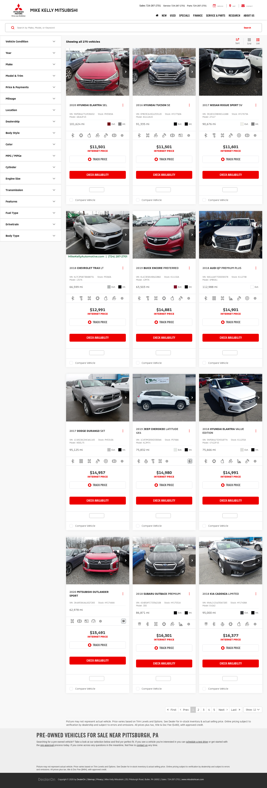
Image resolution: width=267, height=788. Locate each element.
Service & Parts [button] (215, 15)
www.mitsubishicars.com (193, 779)
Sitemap (91, 779)
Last (235, 709)
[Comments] (190, 461)
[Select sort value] (238, 41)
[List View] (258, 41)
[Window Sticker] (123, 621)
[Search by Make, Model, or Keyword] (128, 28)
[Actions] (123, 105)
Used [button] (173, 15)
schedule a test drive (197, 741)
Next (223, 709)
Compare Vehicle (85, 199)
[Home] (157, 15)
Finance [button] (198, 15)
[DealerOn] (47, 779)
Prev (184, 709)
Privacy (99, 779)
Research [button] (234, 15)
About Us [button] (249, 15)
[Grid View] (248, 41)
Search (247, 27)
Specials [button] (184, 15)
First (171, 709)
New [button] (164, 15)
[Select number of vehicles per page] (253, 710)
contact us (142, 745)
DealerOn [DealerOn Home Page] (81, 779)
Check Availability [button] (98, 175)
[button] (125, 72)
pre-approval (47, 745)
